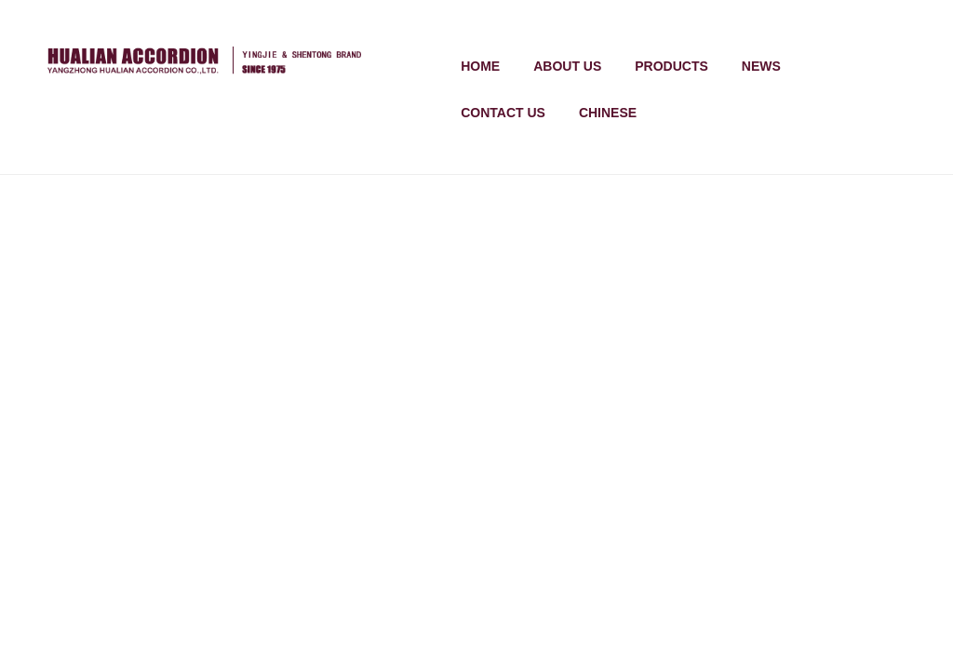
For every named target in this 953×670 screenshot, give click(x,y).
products (671, 66)
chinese (608, 112)
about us (567, 66)
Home (480, 66)
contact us (503, 112)
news (761, 66)
